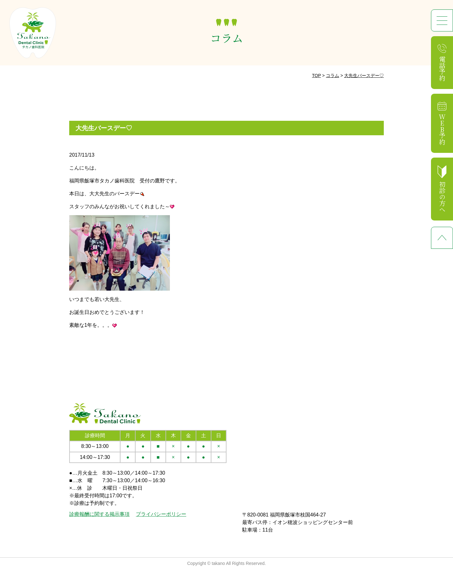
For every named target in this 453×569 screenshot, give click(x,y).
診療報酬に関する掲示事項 (99, 514)
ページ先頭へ (442, 238)
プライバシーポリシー (161, 514)
